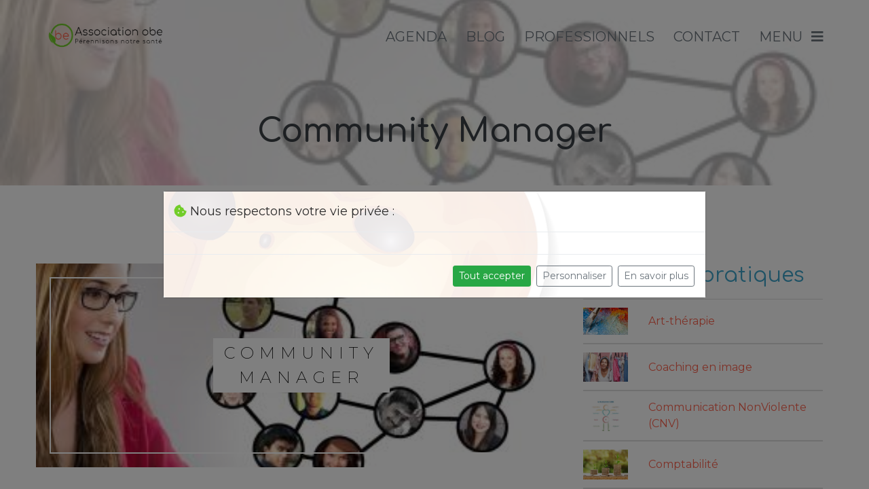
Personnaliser (574, 276)
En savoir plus (656, 276)
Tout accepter (492, 276)
